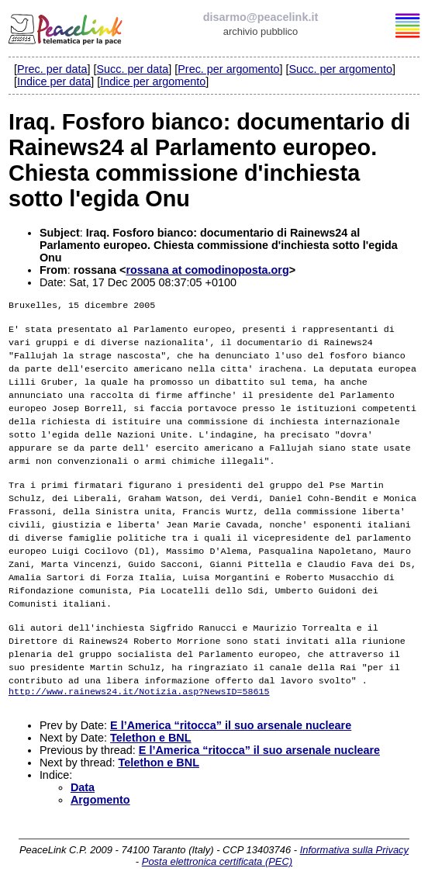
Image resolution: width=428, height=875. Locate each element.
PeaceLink (67, 27)
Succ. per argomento (340, 69)
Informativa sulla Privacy (354, 839)
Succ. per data (132, 69)
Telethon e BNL (150, 727)
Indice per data (54, 81)
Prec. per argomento (228, 69)
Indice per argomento (152, 81)
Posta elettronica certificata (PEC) (217, 850)
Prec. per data (52, 69)
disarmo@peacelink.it (260, 17)
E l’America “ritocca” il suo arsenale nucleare (230, 714)
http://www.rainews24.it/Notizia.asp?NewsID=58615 (139, 679)
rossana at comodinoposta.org (207, 270)
